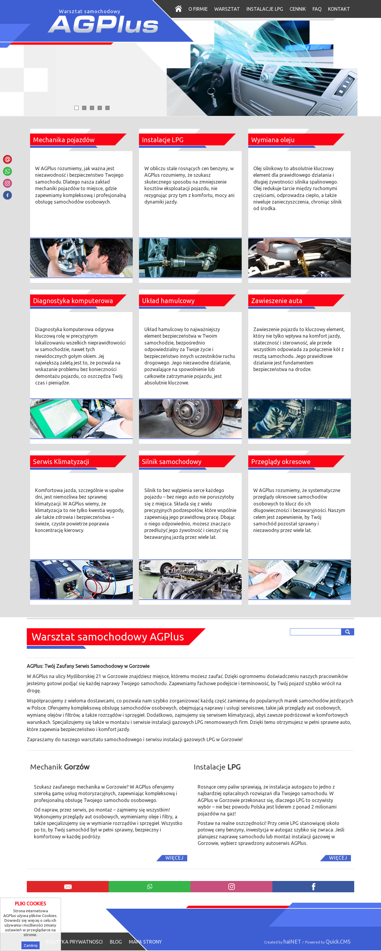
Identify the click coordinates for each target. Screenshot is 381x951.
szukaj (348, 631)
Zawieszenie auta (276, 300)
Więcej (174, 857)
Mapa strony (145, 941)
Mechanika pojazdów (64, 139)
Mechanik (59, 767)
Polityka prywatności (74, 941)
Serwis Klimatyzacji (61, 461)
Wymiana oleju (273, 139)
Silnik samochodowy (172, 461)
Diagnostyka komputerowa (73, 300)
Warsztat (227, 9)
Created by (282, 942)
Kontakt (339, 9)
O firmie (198, 9)
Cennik (298, 9)
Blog (116, 941)
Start (182, 8)
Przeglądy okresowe (280, 461)
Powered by (328, 942)
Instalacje (217, 767)
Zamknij (31, 945)
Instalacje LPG (264, 9)
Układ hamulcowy (168, 300)
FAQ (317, 9)
